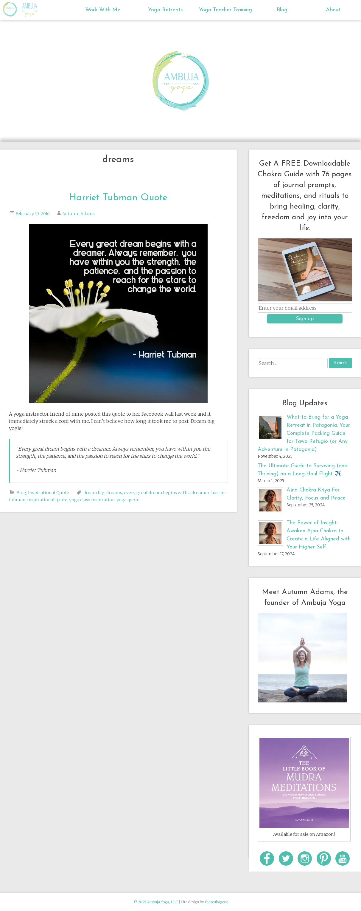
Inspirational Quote (48, 492)
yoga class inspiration (92, 499)
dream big (94, 492)
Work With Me (102, 10)
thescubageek (216, 902)
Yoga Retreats (165, 10)
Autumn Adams (78, 213)
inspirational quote (47, 499)
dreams (114, 492)
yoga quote (127, 499)
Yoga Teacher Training (225, 10)
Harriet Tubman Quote (118, 198)
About (333, 10)
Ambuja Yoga (11, 9)
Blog (282, 10)
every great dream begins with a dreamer (166, 492)
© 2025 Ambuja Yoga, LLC (155, 902)
